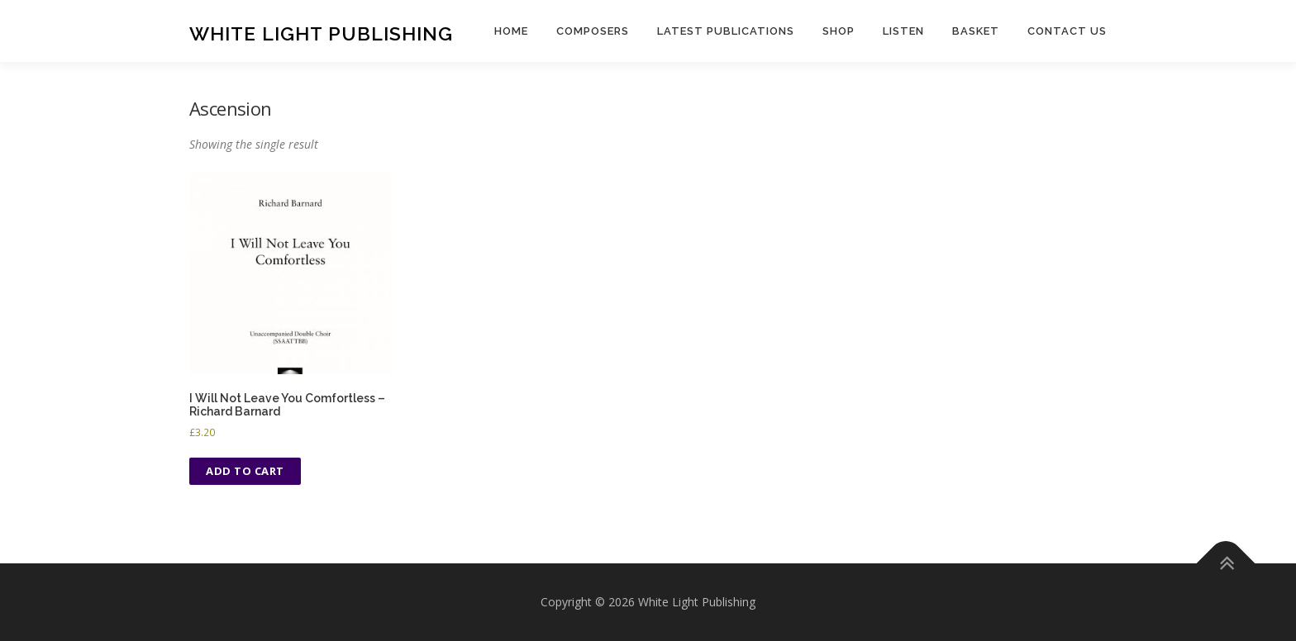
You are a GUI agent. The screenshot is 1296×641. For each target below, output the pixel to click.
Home (511, 31)
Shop (838, 31)
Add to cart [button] (245, 470)
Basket (975, 31)
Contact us (1067, 31)
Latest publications (725, 31)
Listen (903, 31)
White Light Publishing (321, 33)
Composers (592, 31)
